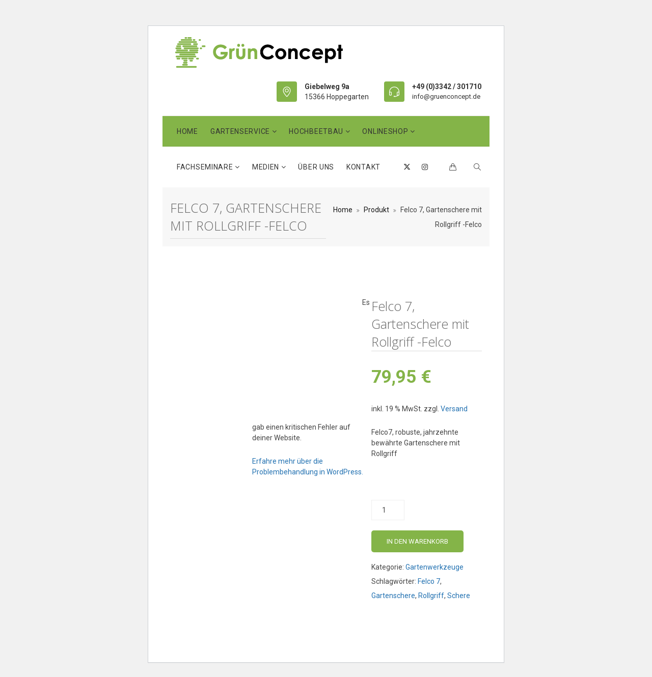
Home (187, 131)
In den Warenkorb (417, 541)
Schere (458, 595)
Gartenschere (393, 595)
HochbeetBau (317, 131)
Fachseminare (206, 167)
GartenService (241, 131)
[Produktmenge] (387, 510)
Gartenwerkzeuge (434, 567)
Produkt (376, 210)
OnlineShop (386, 131)
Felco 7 (429, 581)
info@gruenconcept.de (446, 96)
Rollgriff (431, 595)
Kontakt (363, 167)
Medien (266, 167)
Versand (454, 409)
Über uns (316, 167)
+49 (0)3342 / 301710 (446, 86)
